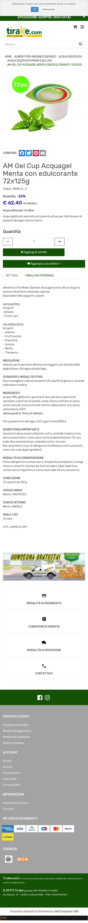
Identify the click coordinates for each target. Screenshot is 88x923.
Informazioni (48, 9)
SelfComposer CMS (66, 911)
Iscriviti (7, 767)
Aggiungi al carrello (34, 252)
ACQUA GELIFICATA (70, 56)
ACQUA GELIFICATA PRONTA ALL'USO (29, 60)
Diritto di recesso (13, 743)
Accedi (7, 761)
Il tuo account (11, 773)
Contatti (8, 809)
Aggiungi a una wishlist (44, 263)
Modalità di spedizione (16, 737)
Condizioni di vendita (15, 725)
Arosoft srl (31, 911)
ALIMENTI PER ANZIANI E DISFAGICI (35, 56)
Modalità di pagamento (17, 731)
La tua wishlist (12, 785)
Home (8, 56)
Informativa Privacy (15, 803)
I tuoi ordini (9, 779)
